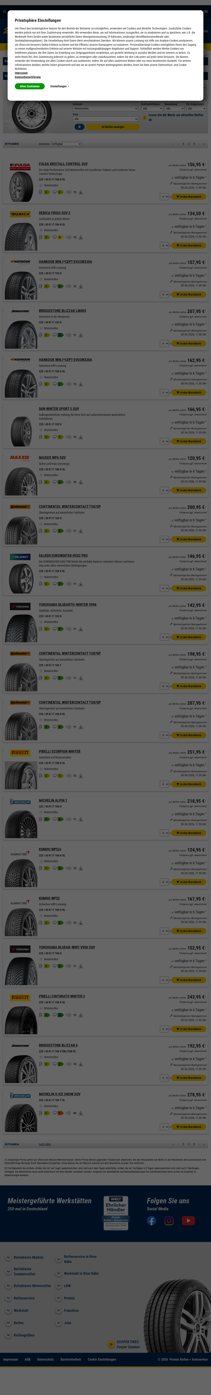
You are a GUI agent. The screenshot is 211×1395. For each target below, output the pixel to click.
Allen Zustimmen (30, 86)
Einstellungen (59, 86)
